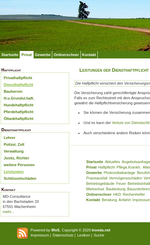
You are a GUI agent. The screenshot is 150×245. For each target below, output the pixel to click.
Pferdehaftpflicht (18, 112)
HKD (117, 194)
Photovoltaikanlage (119, 173)
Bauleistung (116, 189)
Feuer (121, 183)
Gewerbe (43, 55)
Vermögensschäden (125, 178)
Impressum (40, 235)
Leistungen (14, 172)
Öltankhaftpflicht (18, 119)
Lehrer (9, 138)
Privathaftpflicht (18, 78)
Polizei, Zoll (14, 144)
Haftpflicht (106, 167)
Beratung (109, 200)
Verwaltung (14, 151)
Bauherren (13, 91)
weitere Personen (19, 165)
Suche (99, 235)
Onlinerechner (66, 55)
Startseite (9, 55)
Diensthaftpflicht (18, 85)
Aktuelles (112, 162)
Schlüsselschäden (20, 178)
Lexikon (83, 235)
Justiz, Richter (16, 158)
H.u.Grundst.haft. (19, 98)
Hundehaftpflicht (18, 105)
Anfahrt (125, 200)
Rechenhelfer (134, 194)
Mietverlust (95, 189)
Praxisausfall (96, 178)
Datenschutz (63, 235)
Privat (26, 55)
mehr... (8, 212)
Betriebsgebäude (100, 183)
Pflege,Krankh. (129, 167)
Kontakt (89, 55)
